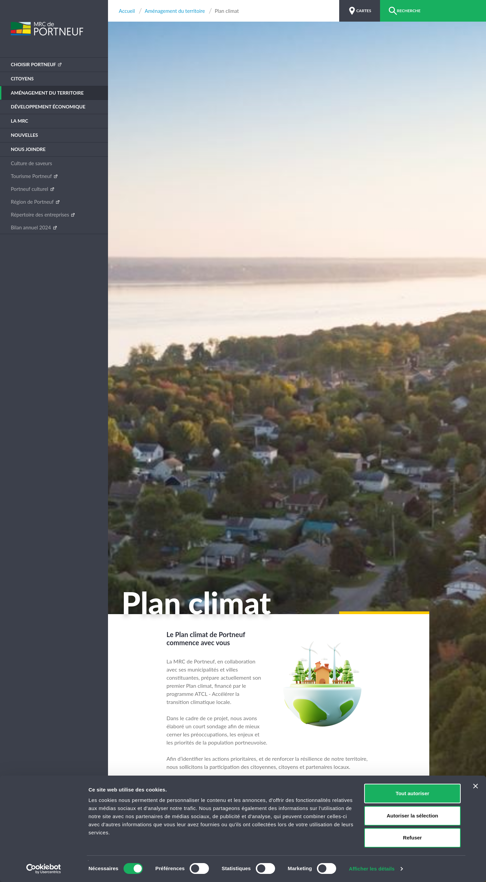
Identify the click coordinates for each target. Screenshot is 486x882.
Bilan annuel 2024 (31, 227)
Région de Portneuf (33, 202)
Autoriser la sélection (412, 815)
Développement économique (48, 106)
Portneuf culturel (30, 189)
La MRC (19, 121)
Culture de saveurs (31, 163)
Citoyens (22, 78)
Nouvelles (24, 135)
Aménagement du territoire (47, 93)
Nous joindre (28, 149)
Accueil (127, 11)
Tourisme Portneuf (32, 176)
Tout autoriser (412, 793)
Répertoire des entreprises (40, 214)
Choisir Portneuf (34, 64)
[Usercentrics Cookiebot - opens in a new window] (43, 869)
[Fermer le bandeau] (475, 786)
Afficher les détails (372, 869)
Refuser (412, 837)
